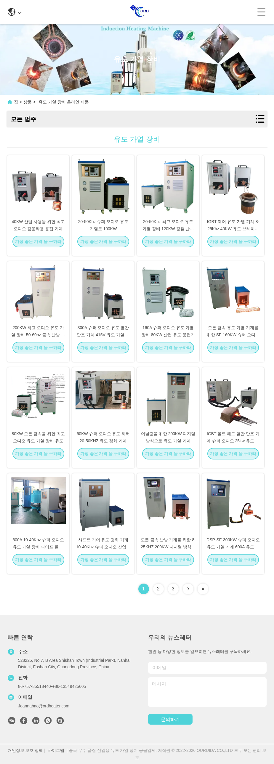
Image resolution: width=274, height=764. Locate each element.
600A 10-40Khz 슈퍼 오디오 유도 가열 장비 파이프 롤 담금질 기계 (38, 551)
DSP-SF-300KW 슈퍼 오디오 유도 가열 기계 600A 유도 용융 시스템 (233, 551)
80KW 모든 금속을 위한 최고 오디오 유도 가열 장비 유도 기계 (38, 445)
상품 (27, 102)
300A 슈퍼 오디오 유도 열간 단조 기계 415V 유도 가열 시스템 (103, 339)
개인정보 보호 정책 (25, 750)
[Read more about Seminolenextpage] (188, 589)
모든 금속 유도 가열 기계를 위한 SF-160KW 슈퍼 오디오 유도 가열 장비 (233, 339)
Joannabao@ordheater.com (43, 706)
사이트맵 (56, 750)
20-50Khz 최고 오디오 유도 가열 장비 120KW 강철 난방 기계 (168, 233)
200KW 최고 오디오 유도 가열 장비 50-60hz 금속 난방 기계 (38, 339)
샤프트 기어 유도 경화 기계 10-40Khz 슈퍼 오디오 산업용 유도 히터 (103, 551)
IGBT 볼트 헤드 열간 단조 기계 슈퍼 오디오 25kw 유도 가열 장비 (233, 445)
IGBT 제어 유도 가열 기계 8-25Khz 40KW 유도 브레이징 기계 (233, 233)
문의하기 (170, 719)
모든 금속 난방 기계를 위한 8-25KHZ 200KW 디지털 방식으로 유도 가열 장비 (168, 551)
